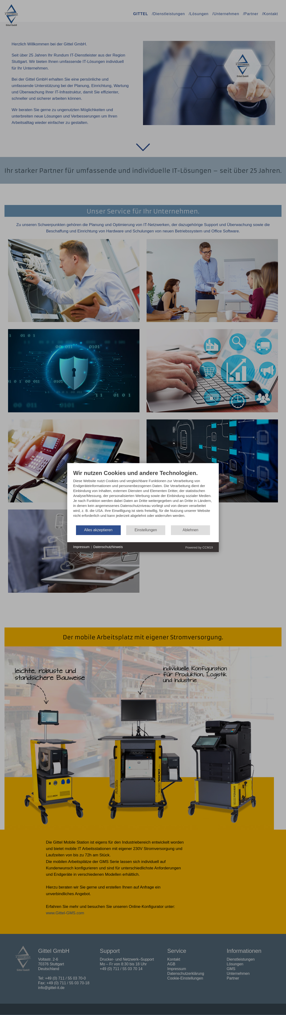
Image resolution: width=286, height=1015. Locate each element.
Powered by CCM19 (199, 547)
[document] (143, 497)
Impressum (81, 547)
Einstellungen (146, 530)
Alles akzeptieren (98, 530)
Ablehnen (190, 530)
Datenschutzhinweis (108, 547)
